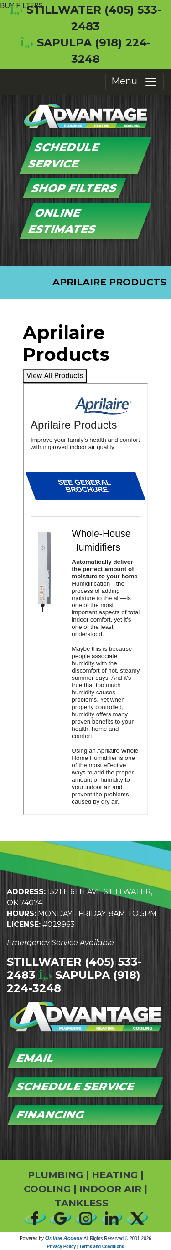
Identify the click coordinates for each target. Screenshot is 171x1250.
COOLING (47, 1188)
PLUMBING (55, 1174)
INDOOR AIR (110, 1188)
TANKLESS (82, 1203)
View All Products (54, 375)
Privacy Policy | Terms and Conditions (85, 1246)
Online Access (64, 1238)
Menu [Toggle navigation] (134, 82)
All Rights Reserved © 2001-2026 (117, 1238)
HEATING (115, 1174)
